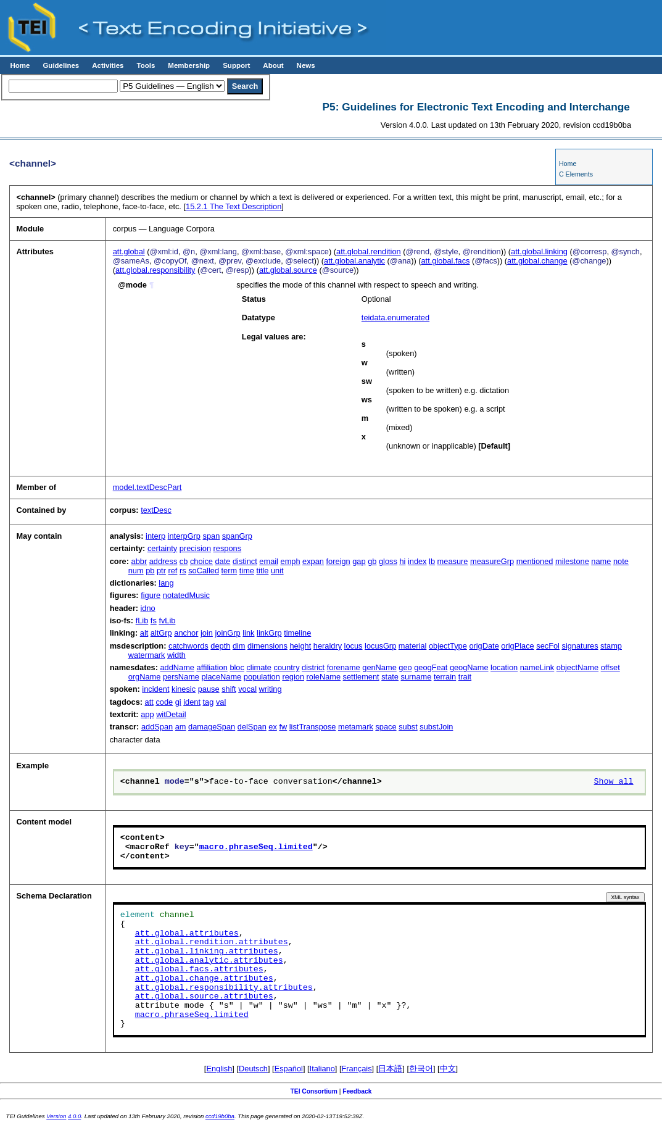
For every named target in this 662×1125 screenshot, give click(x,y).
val (221, 702)
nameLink (537, 667)
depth (220, 645)
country (287, 667)
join (207, 632)
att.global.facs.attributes (199, 969)
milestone (572, 561)
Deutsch (253, 1068)
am (180, 726)
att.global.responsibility (155, 270)
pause (209, 689)
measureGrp (492, 561)
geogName (469, 667)
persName (181, 676)
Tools (145, 65)
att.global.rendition (368, 251)
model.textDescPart (147, 487)
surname (416, 676)
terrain (445, 676)
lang (166, 582)
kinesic (184, 689)
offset (610, 667)
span (211, 536)
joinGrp (227, 632)
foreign (338, 561)
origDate (484, 645)
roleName (324, 676)
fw (283, 726)
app (147, 714)
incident (155, 689)
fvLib (167, 620)
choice (201, 561)
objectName (577, 667)
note (621, 561)
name (601, 561)
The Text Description (233, 206)
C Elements (576, 174)
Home (20, 65)
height (300, 645)
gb (372, 561)
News (306, 65)
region (293, 676)
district (313, 667)
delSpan (252, 726)
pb (150, 570)
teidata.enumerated (395, 317)
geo (405, 667)
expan (313, 561)
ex (272, 726)
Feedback (356, 1091)
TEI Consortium (314, 1091)
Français (357, 1068)
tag (208, 702)
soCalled (203, 570)
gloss (388, 561)
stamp (611, 645)
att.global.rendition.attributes (211, 942)
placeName (222, 676)
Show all (614, 781)
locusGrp (380, 645)
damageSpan (211, 726)
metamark (355, 726)
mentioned (534, 561)
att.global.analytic (354, 260)
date (222, 561)
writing (270, 689)
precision (195, 548)
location (504, 667)
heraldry (327, 645)
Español (289, 1068)
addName (177, 667)
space (385, 726)
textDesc (156, 510)
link (248, 632)
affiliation (212, 667)
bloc (237, 667)
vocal (247, 689)
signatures (580, 645)
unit (277, 570)
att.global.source (288, 270)
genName (379, 667)
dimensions (267, 645)
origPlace (517, 645)
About (273, 65)
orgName (144, 676)
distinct (245, 561)
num (136, 570)
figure (150, 595)
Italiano (322, 1068)
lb (432, 561)
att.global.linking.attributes (206, 951)
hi (402, 561)
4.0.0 (74, 1116)
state (390, 676)
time (246, 570)
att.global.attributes (187, 933)
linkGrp (269, 632)
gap (358, 561)
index (417, 561)
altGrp (161, 632)
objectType (448, 645)
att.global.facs (445, 260)
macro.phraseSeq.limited (256, 847)
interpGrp (184, 536)
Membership (189, 65)
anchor (186, 632)
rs (183, 570)
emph (290, 561)
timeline (297, 632)
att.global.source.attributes (204, 996)
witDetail (171, 714)
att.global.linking (539, 251)
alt (144, 632)
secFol (548, 645)
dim (239, 645)
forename (343, 667)
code (164, 702)
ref (172, 570)
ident (192, 702)
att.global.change (537, 260)
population (262, 676)
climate (258, 667)
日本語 (390, 1068)
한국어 (421, 1068)
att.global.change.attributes (204, 978)
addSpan (157, 726)
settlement (361, 676)
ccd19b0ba (219, 1116)
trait (464, 676)
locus (353, 645)
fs (154, 620)
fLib (142, 620)
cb (184, 561)
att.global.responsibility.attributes (224, 988)
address (163, 561)
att (149, 702)
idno (148, 608)
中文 (448, 1068)
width (176, 655)
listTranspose (312, 726)
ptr (161, 570)
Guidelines (61, 65)
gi (178, 702)
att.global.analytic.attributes (209, 960)
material (413, 645)
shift (228, 689)
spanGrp (237, 536)
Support (236, 65)
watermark (146, 655)
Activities (107, 65)
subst (408, 726)
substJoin (436, 726)
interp (155, 536)
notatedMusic (186, 595)
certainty (162, 548)
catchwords (188, 645)
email (268, 561)
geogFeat (430, 667)
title (262, 570)
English (219, 1068)
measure (452, 561)
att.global (129, 251)
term (229, 570)
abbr (139, 561)
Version (56, 1116)
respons (227, 548)
